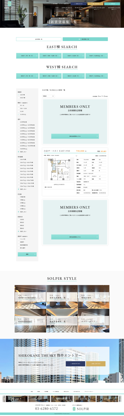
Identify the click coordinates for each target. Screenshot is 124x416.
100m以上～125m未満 (27, 184)
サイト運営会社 (64, 3)
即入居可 (22, 249)
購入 (96, 365)
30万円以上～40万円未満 (27, 129)
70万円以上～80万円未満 (27, 141)
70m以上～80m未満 (26, 175)
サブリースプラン (39, 400)
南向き (22, 226)
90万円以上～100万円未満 (27, 147)
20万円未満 (23, 123)
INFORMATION (77, 392)
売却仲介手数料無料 (62, 400)
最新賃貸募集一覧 (17, 400)
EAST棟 (22, 96)
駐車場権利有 (24, 246)
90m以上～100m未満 (26, 181)
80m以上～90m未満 (26, 178)
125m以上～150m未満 (27, 187)
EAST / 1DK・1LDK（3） (50, 57)
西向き (22, 229)
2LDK (21, 112)
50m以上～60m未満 (26, 169)
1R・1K (22, 106)
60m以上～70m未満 (26, 172)
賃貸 (76, 365)
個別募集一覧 (85, 40)
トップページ (19, 13)
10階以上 (22, 201)
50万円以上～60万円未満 (27, 135)
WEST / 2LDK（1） (73, 77)
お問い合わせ (66, 392)
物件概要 (55, 3)
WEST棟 (22, 99)
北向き (22, 220)
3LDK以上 (23, 115)
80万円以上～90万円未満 (27, 144)
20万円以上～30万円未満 (27, 126)
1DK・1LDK (23, 109)
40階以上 (23, 210)
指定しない (23, 153)
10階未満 (22, 198)
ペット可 (22, 240)
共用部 (38, 392)
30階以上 (23, 207)
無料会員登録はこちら (75, 137)
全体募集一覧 (39, 40)
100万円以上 (23, 150)
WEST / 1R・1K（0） (27, 77)
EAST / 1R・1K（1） (27, 57)
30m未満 (23, 160)
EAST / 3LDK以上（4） (97, 57)
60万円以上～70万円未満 (27, 138)
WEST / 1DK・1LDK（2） (50, 77)
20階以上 (22, 204)
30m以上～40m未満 (26, 163)
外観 (32, 392)
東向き (22, 223)
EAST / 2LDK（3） (73, 57)
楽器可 (22, 243)
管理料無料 (107, 400)
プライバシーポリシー (89, 392)
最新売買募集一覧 (85, 400)
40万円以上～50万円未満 (27, 132)
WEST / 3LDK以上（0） (96, 77)
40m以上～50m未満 (26, 166)
